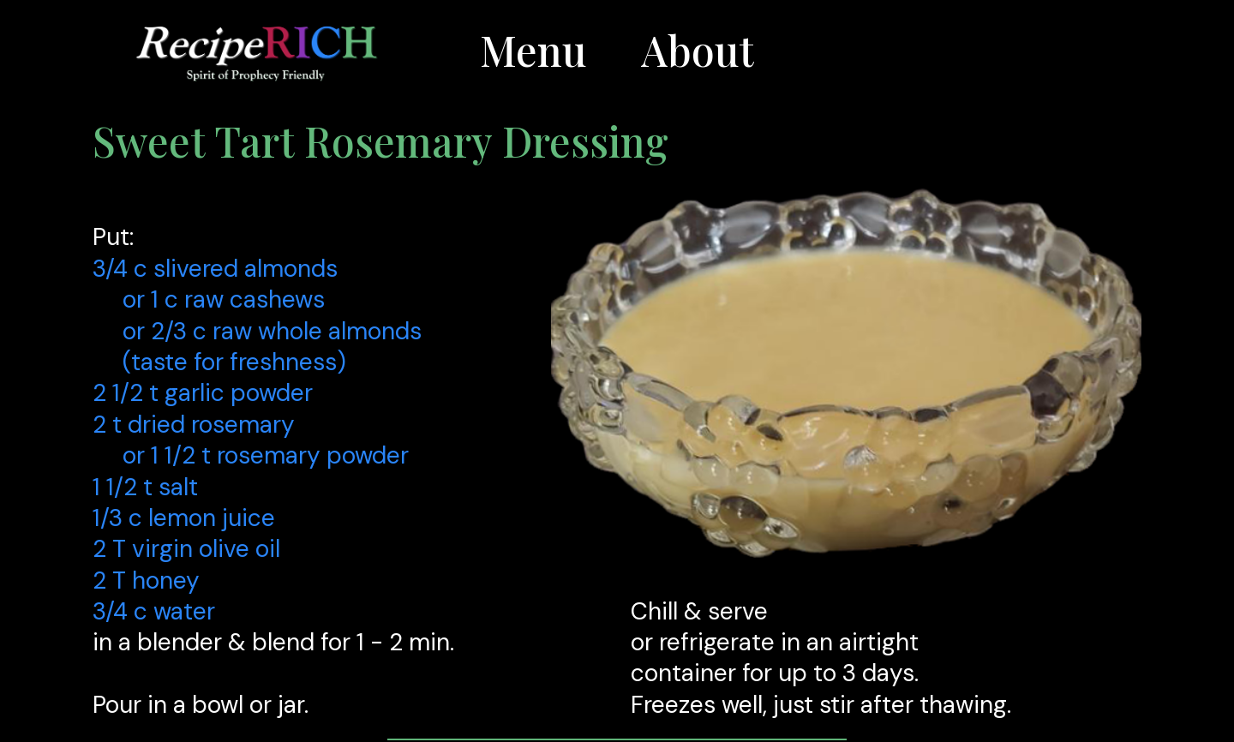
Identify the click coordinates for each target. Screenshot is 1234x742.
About (697, 49)
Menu (533, 49)
